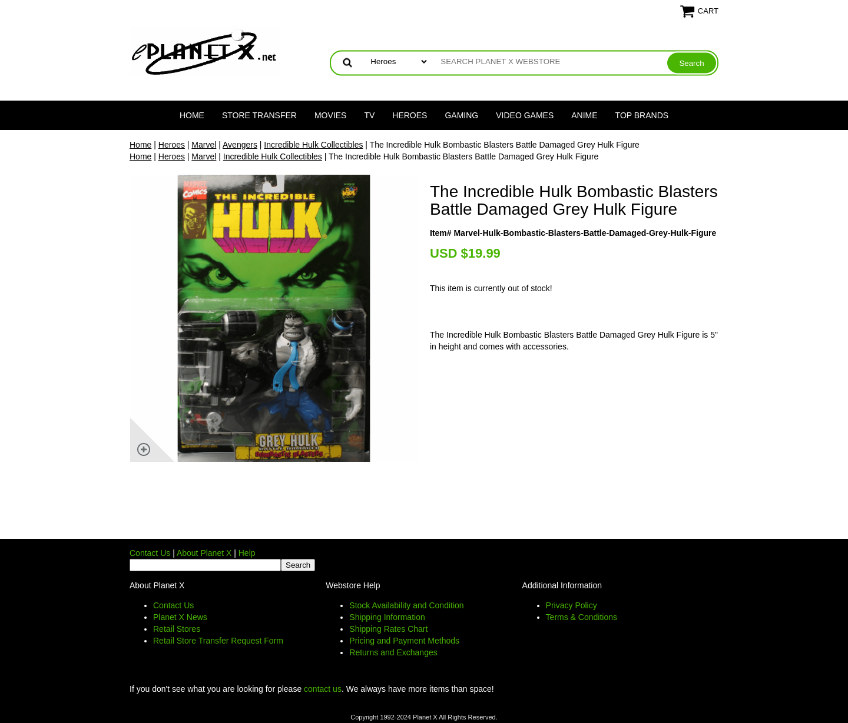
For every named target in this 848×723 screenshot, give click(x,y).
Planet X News (180, 617)
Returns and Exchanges (393, 652)
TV (369, 115)
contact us (323, 689)
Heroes (409, 115)
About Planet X (204, 553)
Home (192, 115)
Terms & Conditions (581, 617)
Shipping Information (387, 617)
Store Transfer (259, 115)
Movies (330, 115)
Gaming (461, 115)
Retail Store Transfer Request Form (218, 640)
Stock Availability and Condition (406, 605)
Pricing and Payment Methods (404, 640)
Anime (584, 115)
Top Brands (642, 115)
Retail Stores (176, 629)
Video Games (525, 115)
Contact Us (150, 553)
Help (247, 553)
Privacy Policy (571, 605)
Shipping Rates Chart (388, 629)
